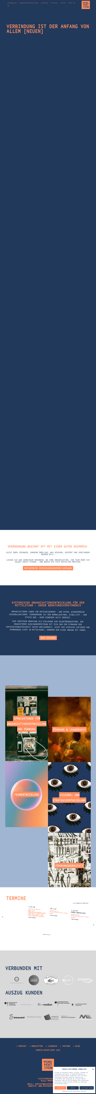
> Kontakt (21, 1046)
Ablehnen (72, 1088)
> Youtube (65, 1046)
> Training (53, 3)
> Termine (62, 3)
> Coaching (44, 3)
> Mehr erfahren (11, 915)
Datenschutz (76, 1091)
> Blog (76, 1046)
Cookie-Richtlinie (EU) (48, 1050)
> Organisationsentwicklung (28, 3)
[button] (93, 1069)
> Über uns (71, 3)
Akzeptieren (60, 1088)
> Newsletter (36, 1046)
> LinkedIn (51, 1046)
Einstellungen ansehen (86, 1088)
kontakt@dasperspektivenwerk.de (52, 1084)
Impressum (83, 1091)
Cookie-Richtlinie (67, 1091)
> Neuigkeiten (12, 3)
